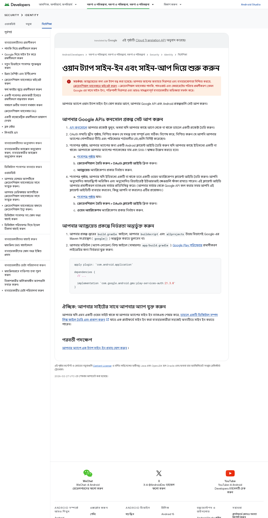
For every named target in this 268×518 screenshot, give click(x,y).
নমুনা (28, 24)
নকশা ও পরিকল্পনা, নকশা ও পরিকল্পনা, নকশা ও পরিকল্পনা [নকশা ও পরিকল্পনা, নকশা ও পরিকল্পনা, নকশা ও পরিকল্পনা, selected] (118, 4)
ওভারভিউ (9, 24)
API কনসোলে (78, 128)
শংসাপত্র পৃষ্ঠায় (86, 157)
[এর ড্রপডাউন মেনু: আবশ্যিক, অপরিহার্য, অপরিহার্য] (77, 4)
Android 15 (167, 514)
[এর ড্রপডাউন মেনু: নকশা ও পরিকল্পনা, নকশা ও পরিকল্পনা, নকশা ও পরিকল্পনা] (154, 4)
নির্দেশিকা (182, 54)
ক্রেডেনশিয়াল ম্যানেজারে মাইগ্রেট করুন (95, 86)
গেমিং (93, 514)
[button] (24, 49)
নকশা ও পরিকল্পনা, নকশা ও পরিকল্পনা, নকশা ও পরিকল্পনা (117, 54)
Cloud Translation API (151, 40)
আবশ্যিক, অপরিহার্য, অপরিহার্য (55, 4)
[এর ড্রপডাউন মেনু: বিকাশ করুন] (182, 4)
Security (11, 15)
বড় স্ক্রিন (130, 514)
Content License (102, 365)
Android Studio (251, 4)
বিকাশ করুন (170, 4)
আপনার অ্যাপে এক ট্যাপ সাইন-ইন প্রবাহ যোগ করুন (94, 348)
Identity (32, 15)
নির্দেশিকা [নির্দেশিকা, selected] (47, 24)
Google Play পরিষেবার (187, 245)
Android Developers (73, 54)
